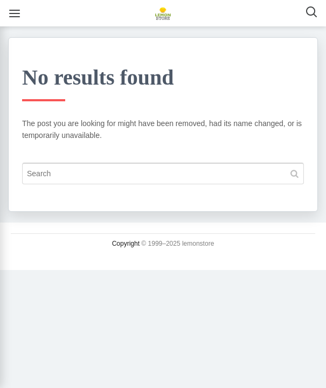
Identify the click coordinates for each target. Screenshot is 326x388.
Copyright (126, 243)
